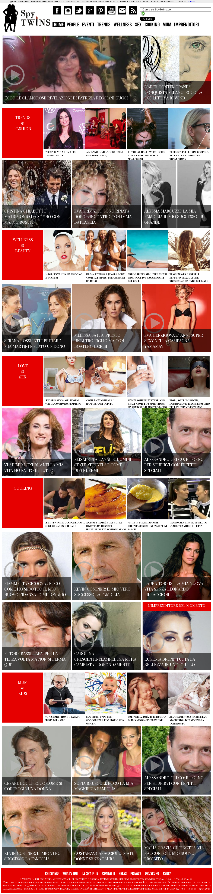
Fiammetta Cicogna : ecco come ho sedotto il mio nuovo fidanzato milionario (35, 589)
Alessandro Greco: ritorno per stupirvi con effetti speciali (174, 464)
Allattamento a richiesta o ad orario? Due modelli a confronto (188, 720)
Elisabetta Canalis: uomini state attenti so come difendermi (102, 464)
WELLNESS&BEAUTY (23, 245)
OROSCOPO (152, 873)
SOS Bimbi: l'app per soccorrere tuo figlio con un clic (105, 720)
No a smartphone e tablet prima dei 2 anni (62, 718)
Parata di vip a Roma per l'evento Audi (60, 153)
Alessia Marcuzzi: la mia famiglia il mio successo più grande (174, 216)
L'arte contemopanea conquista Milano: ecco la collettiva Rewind (173, 92)
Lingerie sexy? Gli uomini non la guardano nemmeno (63, 402)
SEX (138, 25)
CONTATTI (108, 873)
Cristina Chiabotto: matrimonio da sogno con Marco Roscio (32, 216)
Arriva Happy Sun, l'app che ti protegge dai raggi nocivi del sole (147, 278)
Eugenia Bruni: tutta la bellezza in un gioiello (169, 661)
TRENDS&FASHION (22, 123)
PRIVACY (135, 873)
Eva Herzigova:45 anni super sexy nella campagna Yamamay (173, 340)
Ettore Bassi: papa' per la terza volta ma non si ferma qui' (35, 659)
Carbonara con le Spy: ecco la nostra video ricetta (188, 524)
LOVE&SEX (23, 371)
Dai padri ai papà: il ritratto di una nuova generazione (147, 718)
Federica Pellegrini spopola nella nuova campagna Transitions (189, 155)
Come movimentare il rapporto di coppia (100, 402)
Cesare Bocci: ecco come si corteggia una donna (33, 785)
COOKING (152, 25)
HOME (59, 25)
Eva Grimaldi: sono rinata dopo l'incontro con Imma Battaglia (103, 216)
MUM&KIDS (23, 687)
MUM (167, 25)
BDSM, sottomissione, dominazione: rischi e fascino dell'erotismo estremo (189, 404)
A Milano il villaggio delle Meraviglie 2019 (104, 153)
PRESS (123, 873)
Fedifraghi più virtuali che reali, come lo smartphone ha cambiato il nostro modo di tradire (147, 405)
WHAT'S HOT (71, 873)
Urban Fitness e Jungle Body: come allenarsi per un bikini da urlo (105, 278)
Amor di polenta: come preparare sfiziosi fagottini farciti (147, 526)
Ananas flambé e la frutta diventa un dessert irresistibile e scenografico (106, 526)
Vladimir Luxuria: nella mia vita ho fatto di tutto (34, 467)
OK (201, 1)
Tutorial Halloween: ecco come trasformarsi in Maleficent (146, 155)
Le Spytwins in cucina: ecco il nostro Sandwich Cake (65, 524)
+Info (191, 1)
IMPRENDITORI (186, 25)
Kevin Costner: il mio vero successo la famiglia (102, 591)
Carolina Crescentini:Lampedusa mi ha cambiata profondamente (105, 659)
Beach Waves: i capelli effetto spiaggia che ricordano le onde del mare (188, 278)
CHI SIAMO (52, 873)
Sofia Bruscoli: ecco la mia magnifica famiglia (103, 785)
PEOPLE (73, 25)
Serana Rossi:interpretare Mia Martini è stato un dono (34, 343)
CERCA (167, 873)
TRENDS (104, 25)
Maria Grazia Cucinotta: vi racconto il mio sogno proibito (172, 853)
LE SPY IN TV (90, 873)
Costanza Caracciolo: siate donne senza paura (104, 855)
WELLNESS (123, 25)
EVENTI (88, 25)
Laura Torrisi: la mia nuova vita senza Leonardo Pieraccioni (173, 589)
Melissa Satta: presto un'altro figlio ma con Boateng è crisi (99, 340)
